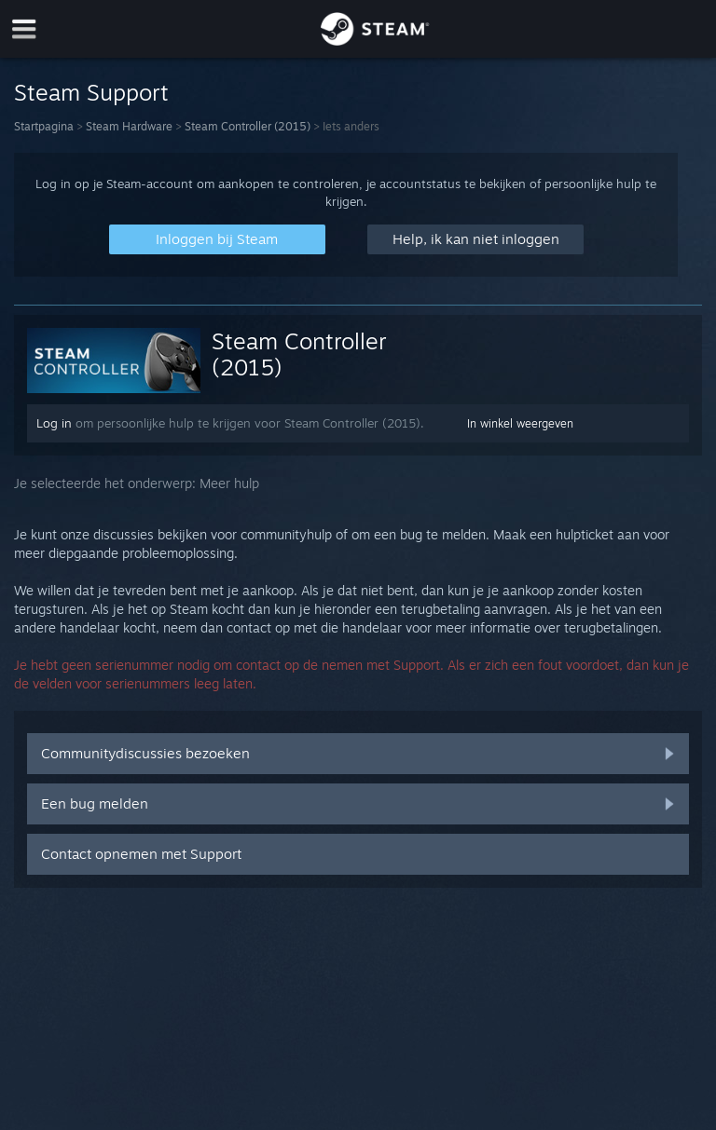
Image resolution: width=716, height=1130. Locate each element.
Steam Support (91, 92)
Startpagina (44, 126)
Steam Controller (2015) (247, 126)
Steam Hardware (129, 126)
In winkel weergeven (520, 423)
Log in (54, 422)
